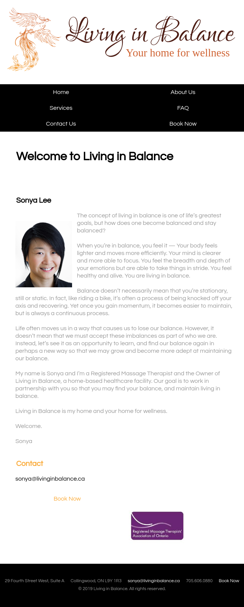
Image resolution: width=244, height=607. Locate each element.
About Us (183, 92)
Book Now (183, 124)
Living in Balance (55, 45)
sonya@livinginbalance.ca (50, 479)
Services (61, 108)
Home (61, 92)
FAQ (183, 108)
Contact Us (61, 124)
